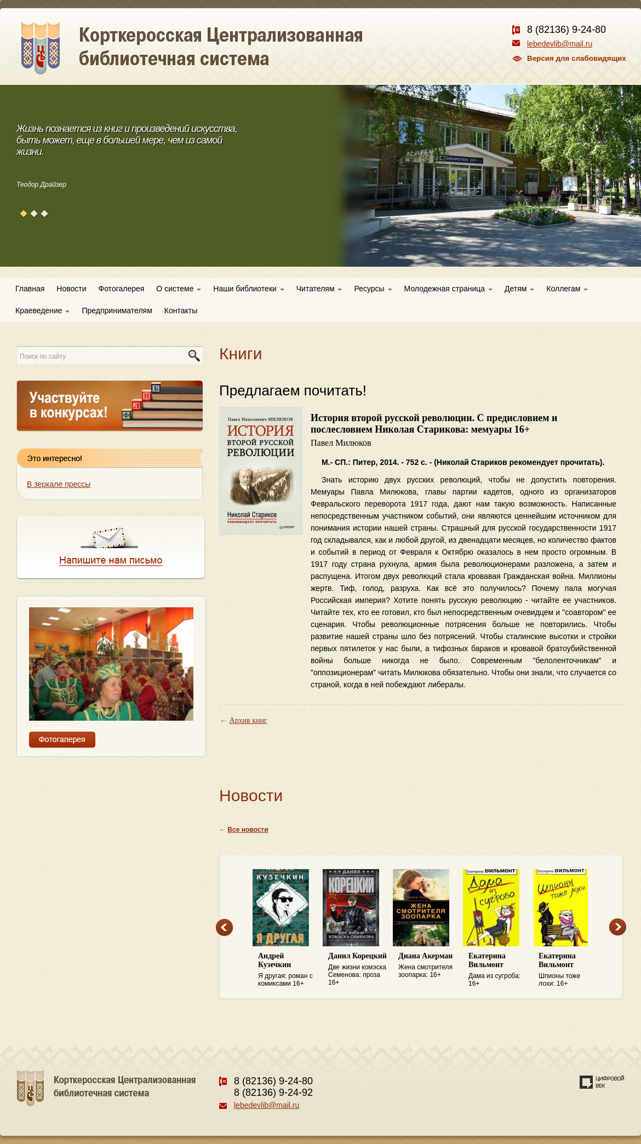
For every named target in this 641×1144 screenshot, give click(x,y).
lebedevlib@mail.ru (559, 43)
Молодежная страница (448, 288)
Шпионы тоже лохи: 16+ (568, 969)
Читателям (319, 288)
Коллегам (567, 288)
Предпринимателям (117, 310)
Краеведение (42, 310)
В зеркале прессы (58, 484)
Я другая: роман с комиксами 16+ (287, 969)
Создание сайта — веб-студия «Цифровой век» (602, 1082)
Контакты (180, 310)
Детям (519, 288)
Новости (71, 288)
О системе (178, 288)
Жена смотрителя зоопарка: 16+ (427, 965)
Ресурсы (373, 288)
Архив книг (248, 720)
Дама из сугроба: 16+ (498, 969)
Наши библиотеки (248, 288)
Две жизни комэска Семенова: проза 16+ (357, 969)
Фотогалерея (122, 288)
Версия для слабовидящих (576, 58)
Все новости (247, 829)
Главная (29, 288)
